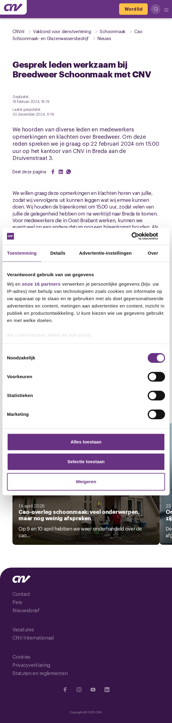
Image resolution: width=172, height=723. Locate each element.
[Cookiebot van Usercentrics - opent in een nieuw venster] (138, 236)
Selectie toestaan (86, 461)
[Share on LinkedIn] (60, 171)
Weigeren (86, 481)
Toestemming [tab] (22, 253)
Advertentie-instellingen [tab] (105, 253)
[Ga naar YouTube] (93, 689)
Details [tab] (57, 253)
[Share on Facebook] (52, 171)
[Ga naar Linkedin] (106, 689)
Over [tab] (153, 253)
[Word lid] (133, 9)
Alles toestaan (86, 441)
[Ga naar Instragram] (79, 689)
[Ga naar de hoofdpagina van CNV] (13, 7)
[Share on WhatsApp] (68, 171)
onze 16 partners (41, 284)
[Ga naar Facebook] (65, 689)
